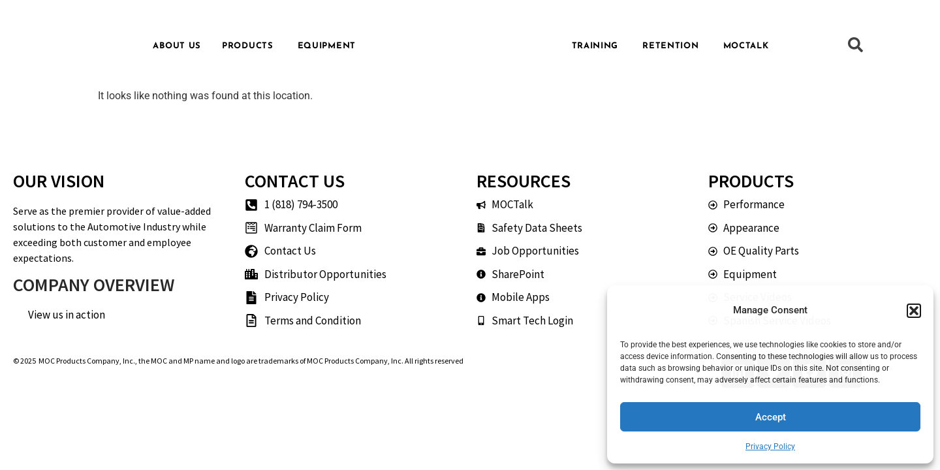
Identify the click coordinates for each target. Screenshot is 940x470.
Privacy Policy (770, 446)
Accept (770, 417)
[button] (913, 310)
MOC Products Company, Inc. (87, 361)
